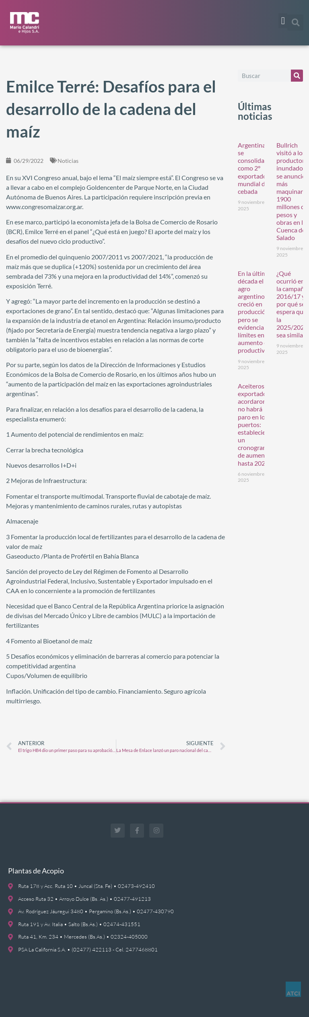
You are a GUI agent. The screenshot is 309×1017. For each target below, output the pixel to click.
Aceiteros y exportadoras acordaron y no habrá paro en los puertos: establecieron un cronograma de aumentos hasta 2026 (256, 424)
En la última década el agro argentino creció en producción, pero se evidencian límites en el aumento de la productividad (257, 311)
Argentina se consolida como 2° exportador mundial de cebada (253, 168)
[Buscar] (297, 76)
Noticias (68, 160)
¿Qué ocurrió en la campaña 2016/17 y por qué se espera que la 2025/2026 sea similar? (292, 304)
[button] (282, 21)
